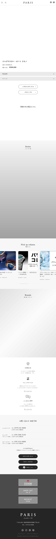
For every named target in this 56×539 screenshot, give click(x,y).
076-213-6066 (20, 441)
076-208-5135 (20, 434)
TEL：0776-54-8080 (28, 524)
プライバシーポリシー (32, 533)
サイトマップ (21, 533)
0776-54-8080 (20, 428)
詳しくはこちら (28, 391)
